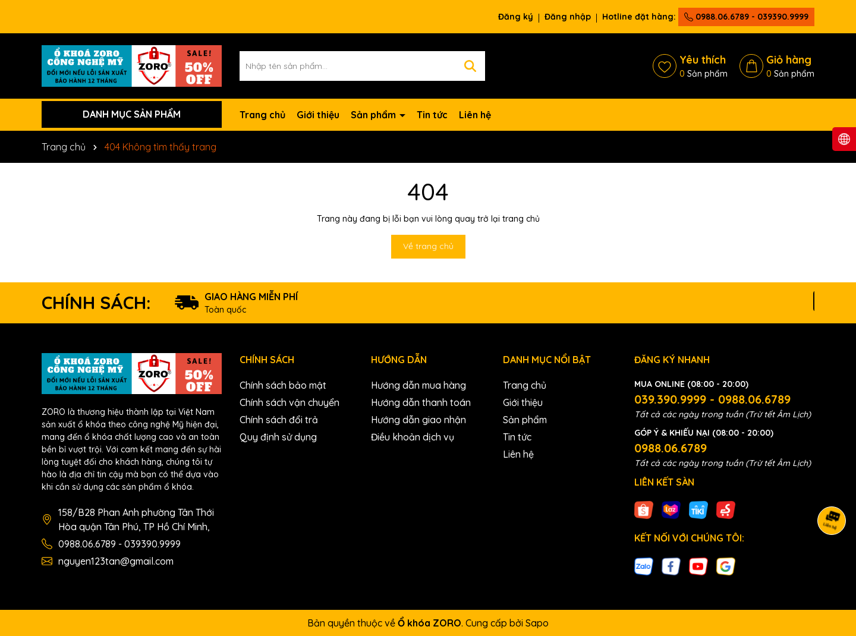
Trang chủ (262, 115)
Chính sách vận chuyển (289, 402)
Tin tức (432, 115)
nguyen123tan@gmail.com (116, 561)
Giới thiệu (318, 115)
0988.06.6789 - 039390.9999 (746, 16)
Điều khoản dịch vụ (412, 437)
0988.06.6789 (670, 447)
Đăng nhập (568, 16)
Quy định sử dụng (278, 437)
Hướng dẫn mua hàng (418, 385)
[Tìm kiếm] (470, 66)
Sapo (537, 623)
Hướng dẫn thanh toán (421, 402)
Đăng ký (515, 16)
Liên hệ (475, 115)
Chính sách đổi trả (279, 420)
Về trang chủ (428, 246)
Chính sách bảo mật (283, 385)
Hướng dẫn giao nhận (418, 420)
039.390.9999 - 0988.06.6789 (712, 399)
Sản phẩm (374, 115)
